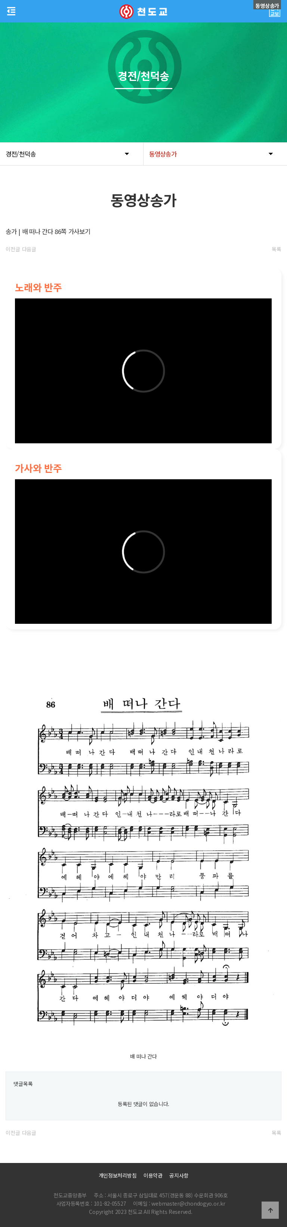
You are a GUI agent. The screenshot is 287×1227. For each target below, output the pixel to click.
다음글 (29, 249)
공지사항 (178, 1175)
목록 (276, 249)
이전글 (13, 249)
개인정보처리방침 (118, 1175)
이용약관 (153, 1175)
